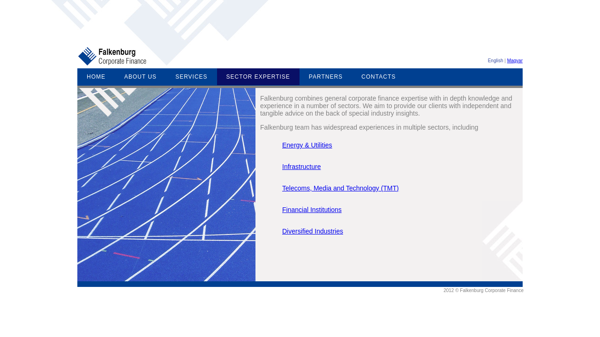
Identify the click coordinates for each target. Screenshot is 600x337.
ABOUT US (140, 76)
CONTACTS (378, 76)
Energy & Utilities (307, 145)
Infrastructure (301, 166)
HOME (96, 76)
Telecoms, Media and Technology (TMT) (340, 188)
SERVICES (191, 76)
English (495, 60)
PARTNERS (326, 76)
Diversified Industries (312, 231)
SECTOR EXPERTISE (258, 76)
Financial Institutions (312, 209)
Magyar (515, 60)
